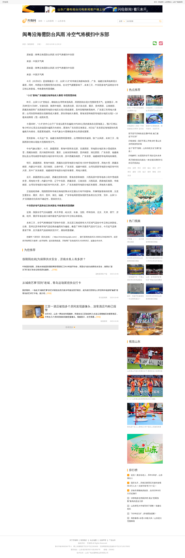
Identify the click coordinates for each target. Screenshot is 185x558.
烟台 (149, 168)
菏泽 (129, 176)
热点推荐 (134, 89)
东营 (144, 168)
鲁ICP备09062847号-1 (63, 546)
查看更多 (69, 327)
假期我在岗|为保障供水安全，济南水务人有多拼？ (54, 259)
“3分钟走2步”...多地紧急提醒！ (144, 514)
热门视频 (134, 220)
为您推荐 (30, 249)
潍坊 (154, 168)
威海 (134, 172)
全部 (120, 21)
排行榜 (133, 470)
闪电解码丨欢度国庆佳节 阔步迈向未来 (144, 156)
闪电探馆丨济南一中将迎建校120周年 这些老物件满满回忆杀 (135, 128)
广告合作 (112, 540)
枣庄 (139, 168)
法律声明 (103, 540)
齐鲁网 (5, 2)
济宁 (159, 168)
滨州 (159, 172)
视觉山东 (134, 341)
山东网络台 (168, 2)
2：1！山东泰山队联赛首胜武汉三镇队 (141, 399)
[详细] (54, 270)
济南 (129, 168)
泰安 (129, 172)
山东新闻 (50, 21)
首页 (155, 2)
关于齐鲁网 (73, 540)
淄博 (134, 168)
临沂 (144, 172)
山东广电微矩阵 (178, 2)
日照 (139, 172)
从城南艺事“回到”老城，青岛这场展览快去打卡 (51, 282)
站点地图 (93, 540)
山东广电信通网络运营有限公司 (96, 553)
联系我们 (84, 540)
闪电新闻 (161, 2)
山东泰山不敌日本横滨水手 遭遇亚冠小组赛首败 (145, 371)
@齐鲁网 (43, 241)
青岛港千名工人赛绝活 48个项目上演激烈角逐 (144, 427)
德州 (149, 172)
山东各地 (61, 21)
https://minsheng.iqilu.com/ (65, 237)
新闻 (40, 21)
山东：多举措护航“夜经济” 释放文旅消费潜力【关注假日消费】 (154, 280)
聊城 (154, 172)
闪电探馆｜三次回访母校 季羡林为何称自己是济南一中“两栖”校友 (154, 110)
